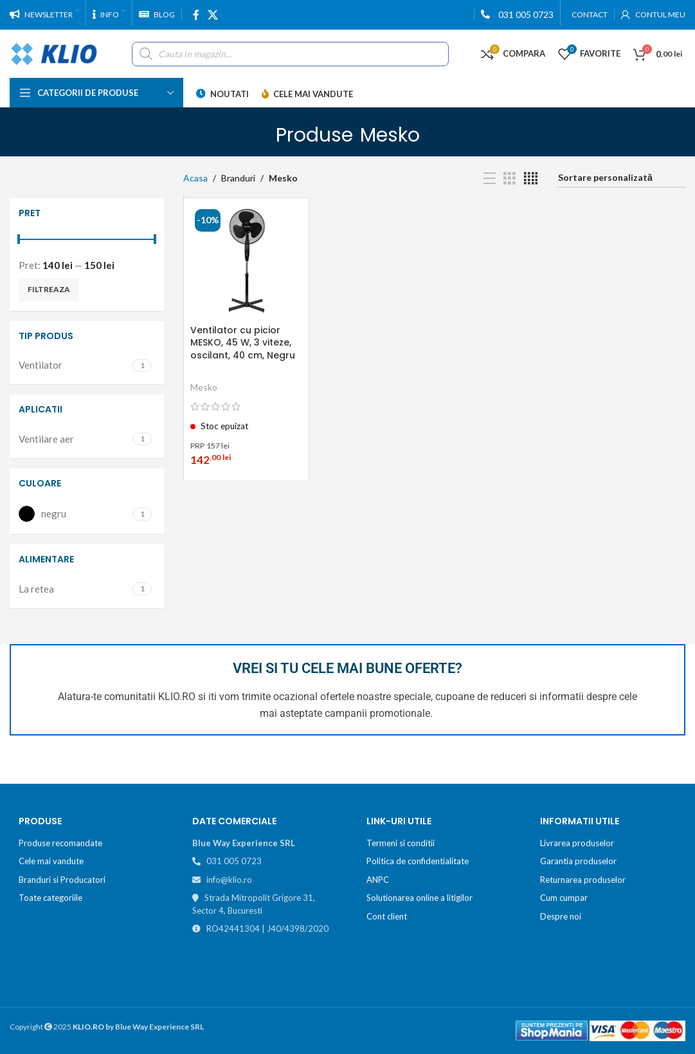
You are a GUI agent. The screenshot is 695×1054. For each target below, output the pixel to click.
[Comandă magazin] (621, 178)
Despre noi (560, 916)
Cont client (386, 916)
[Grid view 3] (509, 179)
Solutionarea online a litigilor (419, 897)
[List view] (489, 179)
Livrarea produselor (577, 843)
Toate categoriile (50, 897)
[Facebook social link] (195, 14)
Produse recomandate (60, 843)
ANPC (377, 879)
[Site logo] (55, 52)
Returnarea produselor (583, 879)
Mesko (203, 387)
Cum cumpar (564, 897)
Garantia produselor (578, 861)
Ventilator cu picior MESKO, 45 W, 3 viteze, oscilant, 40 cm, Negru (242, 343)
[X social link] (212, 14)
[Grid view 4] (530, 179)
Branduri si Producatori (62, 879)
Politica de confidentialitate (417, 861)
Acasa (195, 177)
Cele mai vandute (51, 861)
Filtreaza (49, 289)
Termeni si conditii (400, 843)
